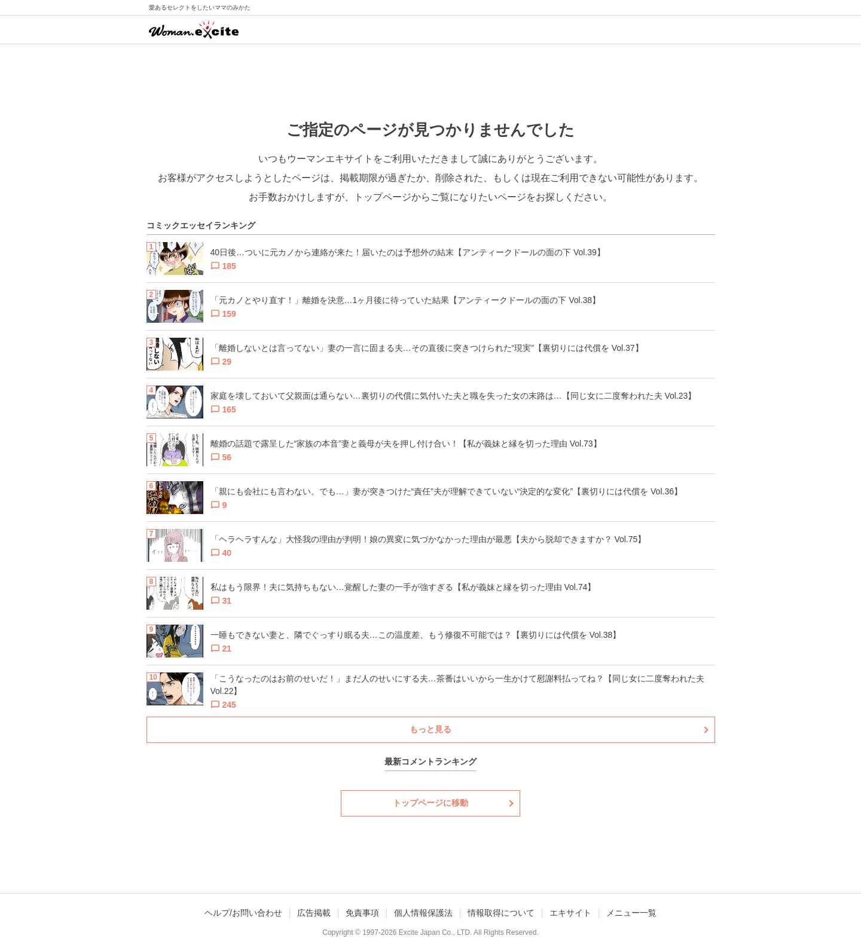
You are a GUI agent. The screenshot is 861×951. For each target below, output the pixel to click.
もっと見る (430, 729)
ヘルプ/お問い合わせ (243, 913)
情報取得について (501, 913)
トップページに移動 (430, 803)
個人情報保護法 (423, 913)
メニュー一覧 (631, 913)
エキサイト (570, 913)
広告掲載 (314, 913)
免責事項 (362, 913)
